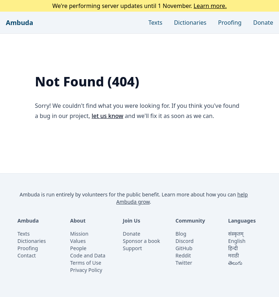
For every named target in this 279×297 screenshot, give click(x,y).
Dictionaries (190, 23)
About (77, 220)
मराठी (233, 255)
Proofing (230, 23)
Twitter (183, 262)
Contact (26, 255)
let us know (107, 116)
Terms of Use (85, 262)
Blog (180, 233)
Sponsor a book (141, 240)
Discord (184, 240)
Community (190, 220)
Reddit (183, 255)
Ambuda (19, 22)
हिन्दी (233, 248)
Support (132, 248)
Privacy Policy (86, 270)
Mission (79, 233)
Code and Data (87, 255)
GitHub (184, 248)
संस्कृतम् (235, 233)
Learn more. (210, 6)
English (237, 240)
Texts (155, 23)
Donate (263, 23)
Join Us (131, 220)
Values (78, 240)
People (78, 248)
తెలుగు (235, 262)
